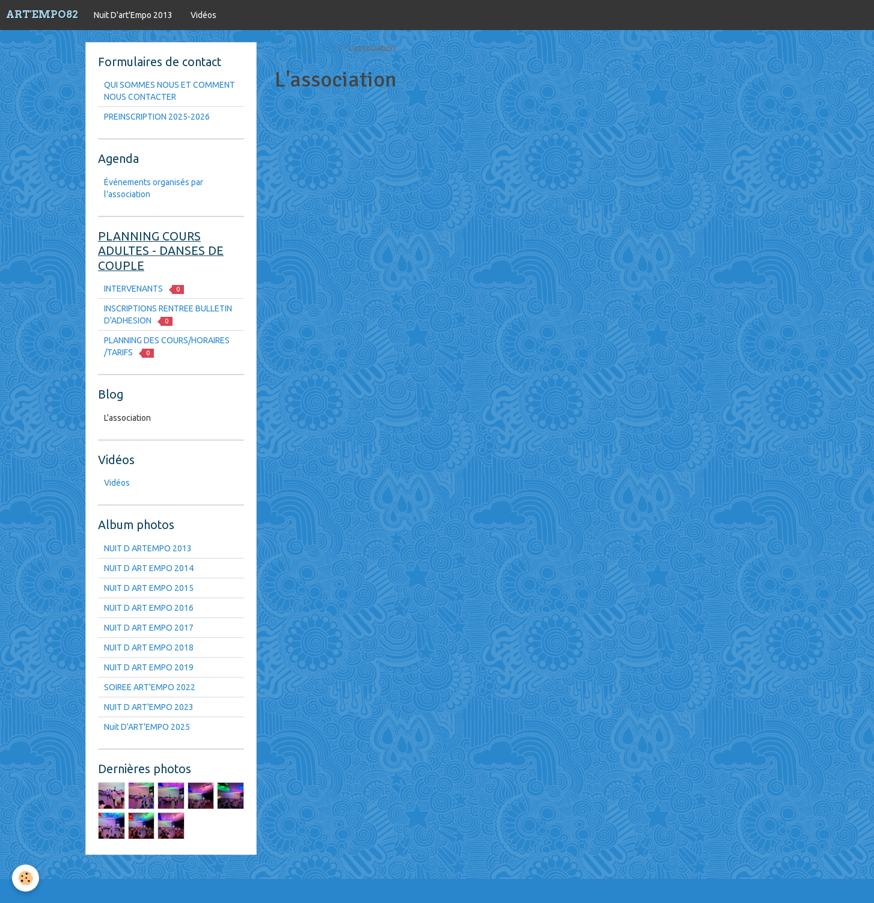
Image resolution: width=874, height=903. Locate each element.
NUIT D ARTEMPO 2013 (148, 548)
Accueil (288, 48)
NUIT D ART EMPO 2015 (149, 588)
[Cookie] (25, 878)
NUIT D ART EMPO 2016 (149, 608)
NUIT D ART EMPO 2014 (149, 568)
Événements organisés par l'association (153, 188)
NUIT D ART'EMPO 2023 (149, 707)
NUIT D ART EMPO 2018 (149, 647)
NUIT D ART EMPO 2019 (149, 667)
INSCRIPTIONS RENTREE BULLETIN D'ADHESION (168, 315)
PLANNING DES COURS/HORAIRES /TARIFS (167, 346)
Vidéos (203, 15)
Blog (325, 48)
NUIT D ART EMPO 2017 (149, 627)
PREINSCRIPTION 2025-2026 (157, 116)
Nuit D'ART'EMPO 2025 (147, 727)
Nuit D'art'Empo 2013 (133, 15)
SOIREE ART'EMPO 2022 (149, 687)
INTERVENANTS (144, 289)
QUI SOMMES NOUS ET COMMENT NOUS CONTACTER (169, 91)
